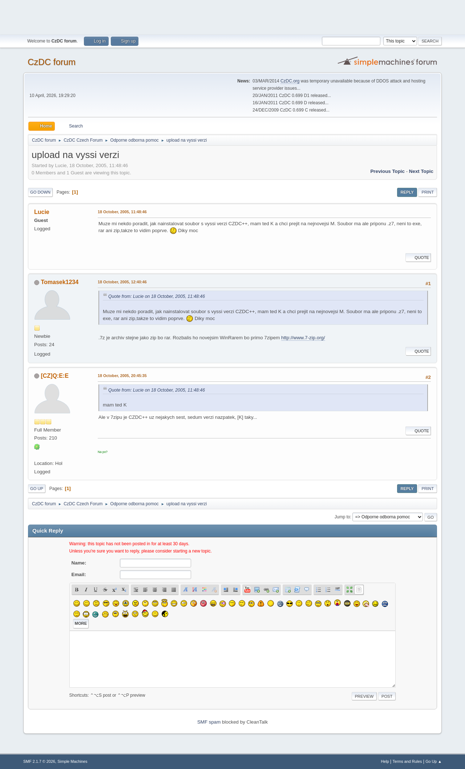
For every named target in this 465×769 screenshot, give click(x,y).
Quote (418, 257)
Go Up (36, 488)
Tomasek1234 (59, 282)
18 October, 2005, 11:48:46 (122, 212)
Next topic (421, 171)
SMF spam (209, 722)
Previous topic (387, 171)
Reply (406, 192)
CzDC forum (52, 62)
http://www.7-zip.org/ (303, 337)
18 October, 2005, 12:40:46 (122, 282)
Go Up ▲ (433, 761)
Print (427, 192)
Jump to (342, 516)
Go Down (40, 192)
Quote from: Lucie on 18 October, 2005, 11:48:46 (156, 296)
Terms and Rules (407, 761)
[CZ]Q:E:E (54, 376)
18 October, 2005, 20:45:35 (122, 375)
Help (385, 761)
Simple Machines (72, 761)
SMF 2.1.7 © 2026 (39, 761)
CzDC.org (290, 81)
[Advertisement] (232, 16)
